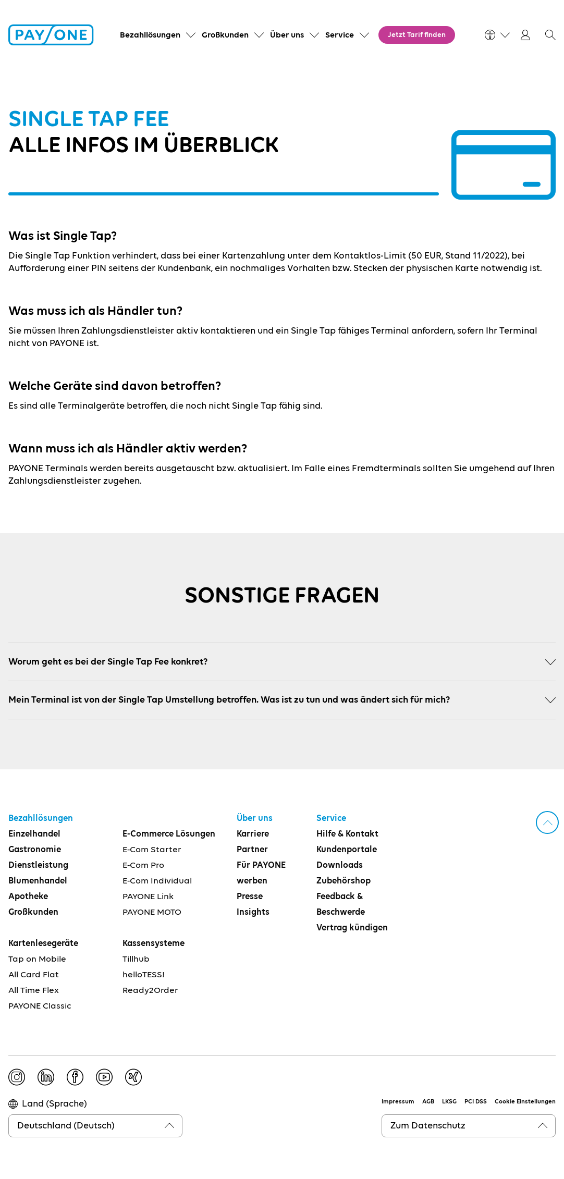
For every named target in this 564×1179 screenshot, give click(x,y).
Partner (252, 849)
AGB (428, 1102)
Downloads (339, 865)
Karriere (253, 834)
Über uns (255, 818)
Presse (250, 896)
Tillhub (136, 959)
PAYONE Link (148, 896)
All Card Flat (33, 975)
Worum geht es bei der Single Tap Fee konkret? (282, 662)
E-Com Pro (143, 865)
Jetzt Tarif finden (417, 35)
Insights (253, 912)
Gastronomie (34, 849)
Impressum (398, 1102)
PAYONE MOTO (151, 912)
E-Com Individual (157, 881)
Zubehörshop (343, 881)
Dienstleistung (38, 865)
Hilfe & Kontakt (347, 834)
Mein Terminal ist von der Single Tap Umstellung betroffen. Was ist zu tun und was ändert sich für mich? (282, 700)
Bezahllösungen (40, 818)
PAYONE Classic (39, 1006)
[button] (550, 35)
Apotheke (28, 896)
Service (331, 818)
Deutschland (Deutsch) (66, 1126)
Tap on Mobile (37, 959)
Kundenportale (346, 849)
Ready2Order (150, 990)
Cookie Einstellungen (525, 1102)
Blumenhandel (37, 881)
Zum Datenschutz (427, 1126)
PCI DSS (475, 1102)
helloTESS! (143, 975)
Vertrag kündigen (352, 928)
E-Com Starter (151, 849)
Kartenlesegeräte (43, 943)
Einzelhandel (34, 834)
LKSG (449, 1102)
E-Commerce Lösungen (168, 834)
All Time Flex (33, 990)
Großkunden (33, 912)
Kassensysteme (153, 943)
